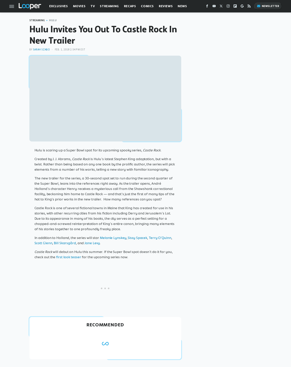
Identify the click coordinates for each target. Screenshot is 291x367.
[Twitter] (221, 7)
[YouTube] (214, 7)
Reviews (166, 6)
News (182, 6)
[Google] (242, 7)
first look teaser (68, 257)
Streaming (109, 6)
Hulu (53, 20)
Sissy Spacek (137, 237)
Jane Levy (92, 243)
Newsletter (268, 6)
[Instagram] (228, 7)
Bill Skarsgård (65, 243)
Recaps (130, 6)
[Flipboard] (235, 7)
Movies (79, 6)
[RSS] (249, 7)
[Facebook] (207, 7)
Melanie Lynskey (113, 237)
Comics (147, 6)
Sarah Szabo (41, 49)
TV (93, 6)
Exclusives (58, 6)
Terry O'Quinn (160, 237)
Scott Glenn (43, 243)
